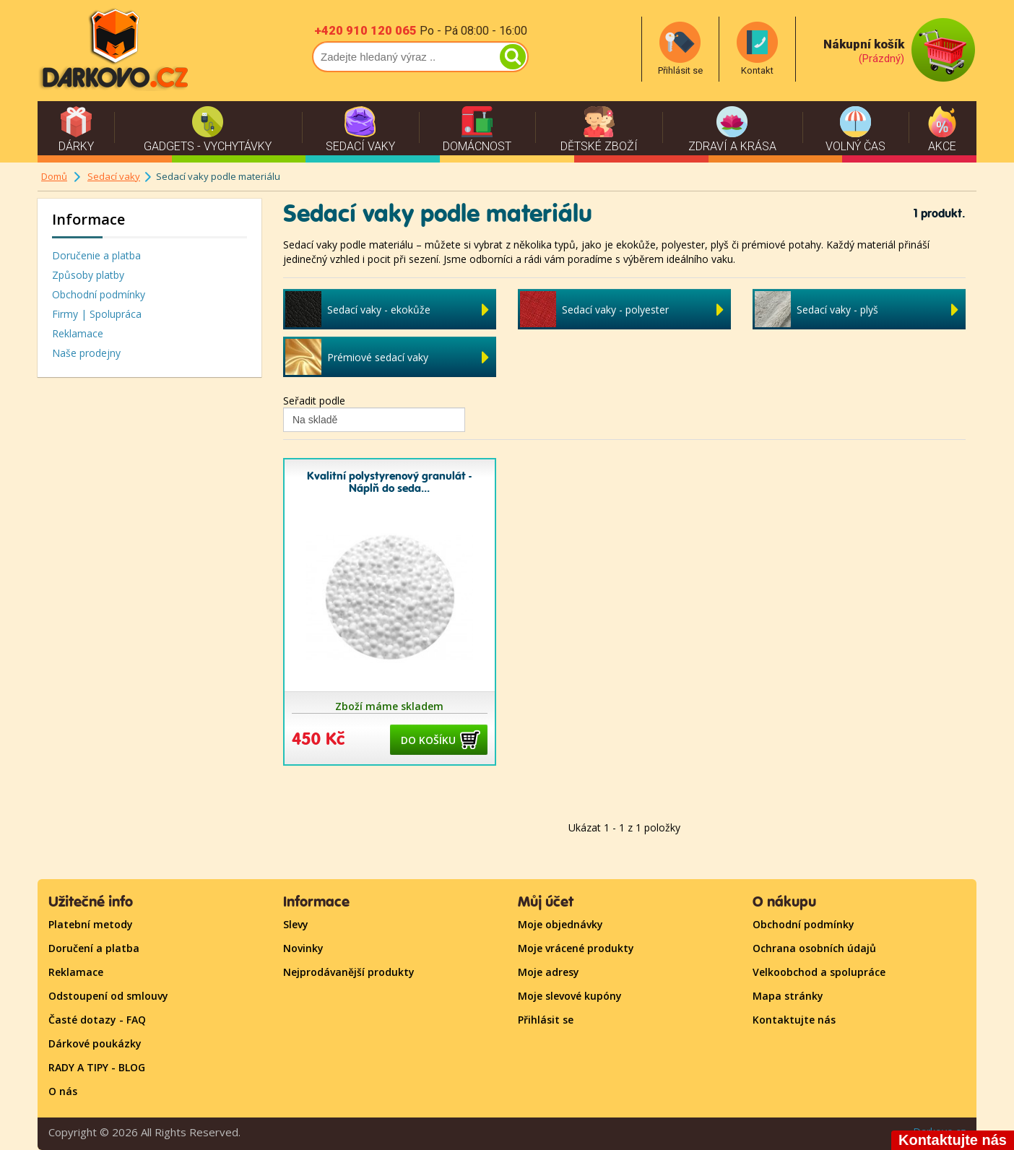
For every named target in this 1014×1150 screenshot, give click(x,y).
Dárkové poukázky (95, 1043)
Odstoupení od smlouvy (108, 996)
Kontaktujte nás (794, 1019)
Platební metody (90, 924)
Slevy (295, 924)
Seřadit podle (314, 400)
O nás (62, 1091)
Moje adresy (548, 972)
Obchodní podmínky (98, 294)
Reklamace (77, 333)
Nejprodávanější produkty (349, 972)
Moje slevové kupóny (570, 996)
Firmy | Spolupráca (97, 314)
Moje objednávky (560, 924)
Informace (88, 219)
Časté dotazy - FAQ (97, 1019)
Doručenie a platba (96, 255)
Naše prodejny (86, 353)
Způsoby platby (88, 275)
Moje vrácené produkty (576, 948)
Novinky (303, 948)
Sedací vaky (113, 176)
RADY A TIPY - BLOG (96, 1067)
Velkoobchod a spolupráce (819, 972)
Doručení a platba (93, 948)
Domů (54, 176)
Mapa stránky (788, 996)
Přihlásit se (545, 1019)
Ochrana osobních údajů (814, 948)
